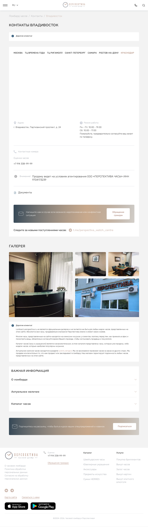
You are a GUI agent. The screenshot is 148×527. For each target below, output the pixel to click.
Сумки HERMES (91, 479)
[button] (5, 5)
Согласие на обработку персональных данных (16, 477)
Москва (18, 53)
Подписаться (125, 426)
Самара (92, 53)
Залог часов (123, 469)
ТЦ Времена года (35, 53)
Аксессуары (90, 469)
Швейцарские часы (94, 459)
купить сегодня (65, 351)
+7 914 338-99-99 (23, 164)
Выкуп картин (123, 474)
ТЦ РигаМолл (55, 53)
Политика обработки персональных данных (16, 471)
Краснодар (127, 53)
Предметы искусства (95, 474)
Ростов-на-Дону (109, 53)
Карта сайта (11, 497)
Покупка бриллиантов (128, 459)
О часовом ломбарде (15, 466)
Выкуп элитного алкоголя (125, 481)
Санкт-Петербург (75, 53)
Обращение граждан (118, 214)
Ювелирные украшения (96, 464)
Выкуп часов (123, 464)
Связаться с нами (31, 497)
